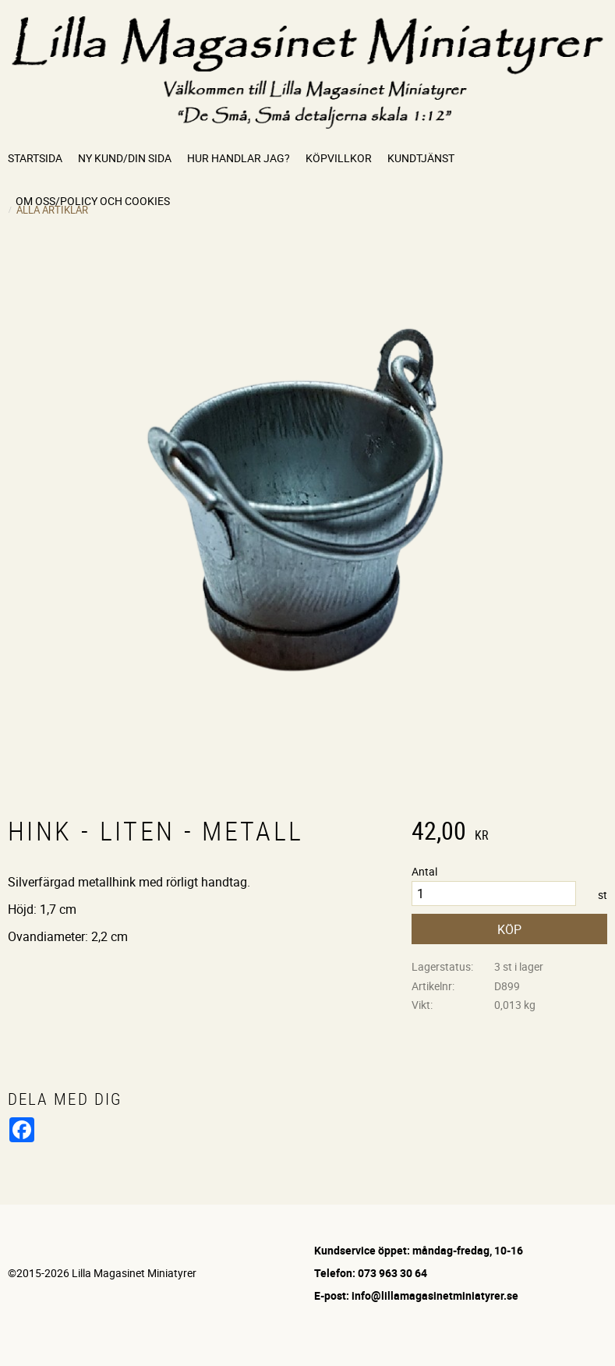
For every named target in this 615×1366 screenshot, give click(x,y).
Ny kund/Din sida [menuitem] (124, 157)
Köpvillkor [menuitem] (339, 157)
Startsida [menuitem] (35, 157)
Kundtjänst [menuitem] (420, 157)
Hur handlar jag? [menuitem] (238, 157)
